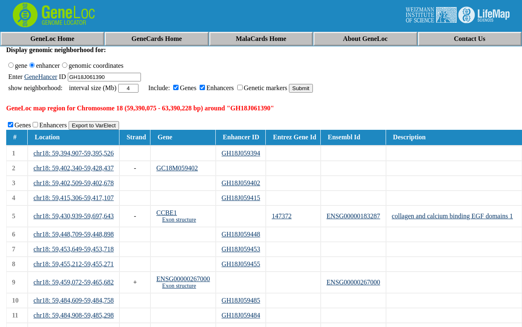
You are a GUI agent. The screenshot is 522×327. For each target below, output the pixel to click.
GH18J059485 (241, 300)
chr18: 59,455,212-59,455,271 (73, 263)
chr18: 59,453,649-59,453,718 (73, 249)
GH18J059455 (241, 263)
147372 (281, 216)
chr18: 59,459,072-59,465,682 (73, 282)
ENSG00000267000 (183, 278)
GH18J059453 (241, 249)
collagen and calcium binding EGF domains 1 (452, 216)
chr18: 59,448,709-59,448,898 (73, 234)
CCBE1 (166, 212)
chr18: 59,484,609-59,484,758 (73, 300)
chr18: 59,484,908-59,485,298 (73, 315)
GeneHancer (40, 76)
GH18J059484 (241, 315)
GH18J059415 (241, 197)
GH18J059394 (241, 153)
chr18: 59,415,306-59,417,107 (73, 197)
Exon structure (179, 220)
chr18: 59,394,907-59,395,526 (73, 153)
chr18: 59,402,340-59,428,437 (73, 168)
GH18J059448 (241, 234)
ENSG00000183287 (353, 216)
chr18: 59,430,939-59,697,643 (73, 216)
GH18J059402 (241, 182)
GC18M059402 (177, 168)
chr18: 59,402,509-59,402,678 (73, 182)
